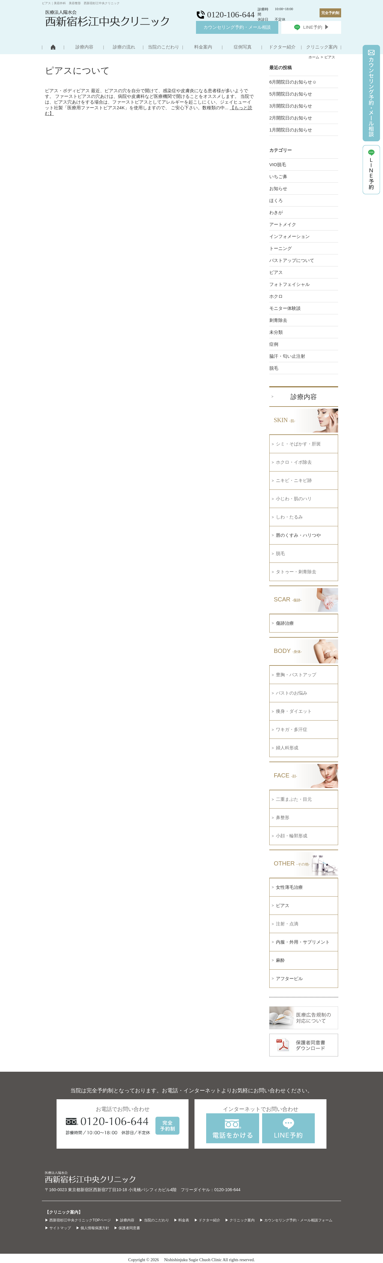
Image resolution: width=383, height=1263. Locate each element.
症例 (273, 344)
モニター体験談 (285, 308)
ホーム (313, 57)
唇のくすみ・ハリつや (298, 535)
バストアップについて (291, 260)
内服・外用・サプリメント (303, 941)
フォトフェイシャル (289, 284)
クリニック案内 (322, 47)
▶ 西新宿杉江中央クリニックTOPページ (78, 1220)
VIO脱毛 (277, 164)
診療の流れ (124, 47)
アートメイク (282, 224)
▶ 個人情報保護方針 (92, 1228)
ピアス (276, 272)
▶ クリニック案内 (240, 1220)
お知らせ (278, 188)
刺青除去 (278, 320)
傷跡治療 (285, 623)
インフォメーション (289, 236)
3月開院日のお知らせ (290, 105)
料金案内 (203, 47)
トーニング (280, 248)
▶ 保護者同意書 (127, 1228)
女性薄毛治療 (289, 887)
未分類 (276, 332)
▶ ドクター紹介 (207, 1220)
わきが (276, 212)
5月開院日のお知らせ (290, 93)
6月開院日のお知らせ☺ (293, 81)
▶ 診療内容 (124, 1220)
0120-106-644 (227, 1189)
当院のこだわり (163, 47)
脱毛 (273, 368)
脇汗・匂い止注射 (287, 356)
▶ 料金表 (181, 1220)
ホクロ (276, 296)
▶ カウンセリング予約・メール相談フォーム (296, 1220)
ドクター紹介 (282, 47)
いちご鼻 (278, 176)
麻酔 (280, 960)
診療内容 (84, 47)
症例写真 (243, 47)
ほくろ (276, 200)
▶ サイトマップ (58, 1228)
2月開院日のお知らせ (290, 117)
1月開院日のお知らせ (290, 129)
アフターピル (289, 978)
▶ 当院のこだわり (154, 1220)
